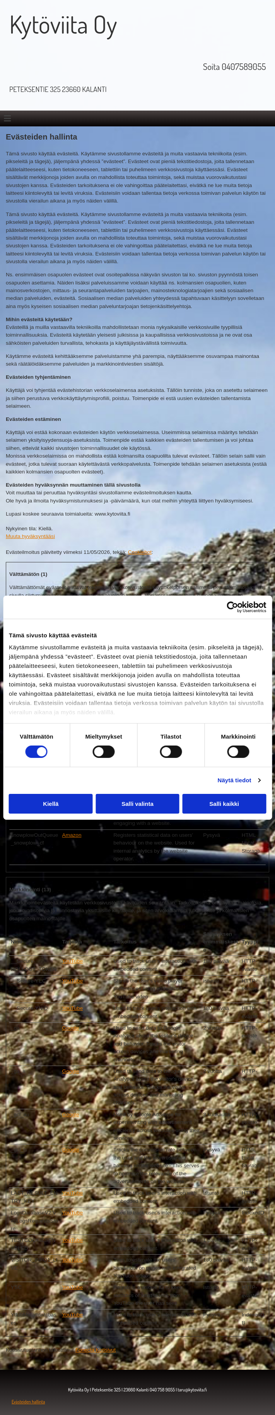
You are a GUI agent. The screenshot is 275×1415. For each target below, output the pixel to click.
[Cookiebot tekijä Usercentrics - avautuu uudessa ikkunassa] (232, 607)
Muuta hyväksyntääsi (30, 536)
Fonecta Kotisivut (95, 1350)
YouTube (72, 961)
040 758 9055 (162, 1390)
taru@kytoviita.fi (192, 1390)
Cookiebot (140, 552)
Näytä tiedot (234, 780)
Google (70, 1028)
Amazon (72, 835)
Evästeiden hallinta (28, 1402)
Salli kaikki (224, 803)
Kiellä (50, 803)
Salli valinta (137, 803)
